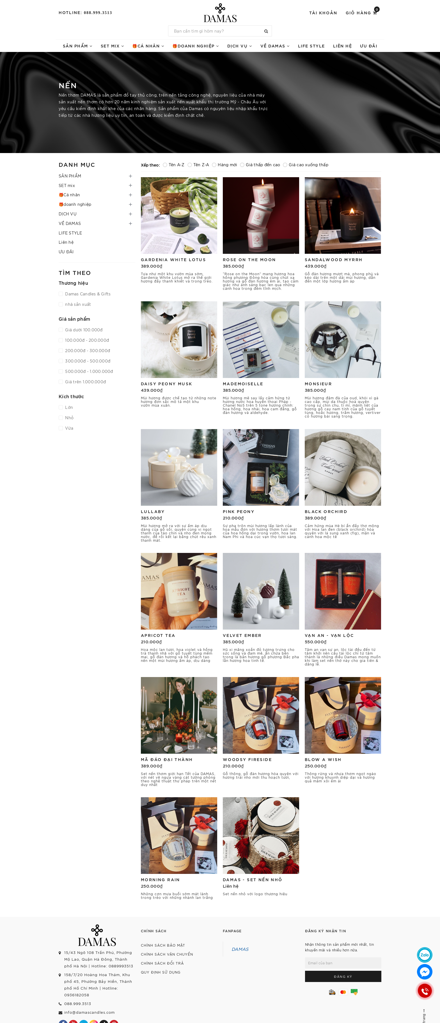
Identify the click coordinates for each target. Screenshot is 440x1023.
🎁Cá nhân (148, 45)
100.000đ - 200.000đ (86, 340)
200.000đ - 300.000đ (87, 350)
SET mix (112, 45)
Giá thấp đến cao (260, 164)
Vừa (68, 427)
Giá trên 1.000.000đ (85, 381)
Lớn (68, 407)
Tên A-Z (174, 164)
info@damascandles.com (89, 1012)
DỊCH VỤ (239, 45)
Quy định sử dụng (160, 972)
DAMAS (240, 949)
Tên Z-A (198, 164)
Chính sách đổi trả (162, 963)
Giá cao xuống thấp (305, 164)
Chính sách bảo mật (163, 945)
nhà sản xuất (77, 304)
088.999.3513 (98, 13)
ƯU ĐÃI (368, 45)
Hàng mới (224, 164)
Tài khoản (323, 12)
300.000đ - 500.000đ (87, 360)
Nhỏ (69, 417)
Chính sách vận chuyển (167, 954)
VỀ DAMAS (275, 45)
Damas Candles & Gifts (87, 293)
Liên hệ (342, 45)
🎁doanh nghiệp (195, 45)
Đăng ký (343, 976)
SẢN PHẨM (78, 45)
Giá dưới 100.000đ (83, 329)
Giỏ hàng (363, 12)
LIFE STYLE (311, 45)
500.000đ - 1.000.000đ (88, 371)
